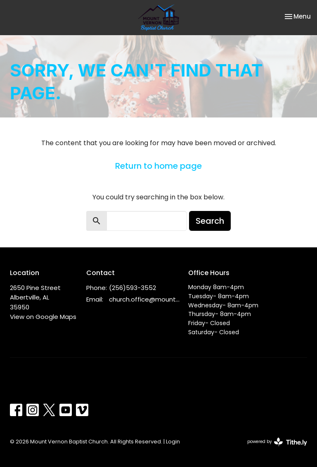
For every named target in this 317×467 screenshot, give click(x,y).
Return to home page (158, 166)
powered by (277, 442)
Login (173, 441)
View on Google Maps (43, 316)
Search (210, 221)
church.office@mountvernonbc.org (144, 299)
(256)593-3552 (132, 287)
